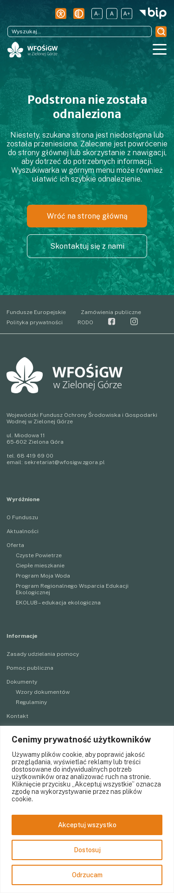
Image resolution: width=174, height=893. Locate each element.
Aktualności (22, 531)
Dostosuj (87, 850)
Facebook (112, 321)
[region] (87, 809)
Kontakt (17, 716)
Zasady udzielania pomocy (42, 654)
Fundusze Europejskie (36, 312)
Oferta (15, 545)
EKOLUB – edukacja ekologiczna (58, 602)
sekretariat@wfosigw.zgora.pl (64, 462)
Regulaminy (31, 702)
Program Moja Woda (43, 575)
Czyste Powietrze (39, 555)
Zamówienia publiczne (111, 312)
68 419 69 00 (35, 456)
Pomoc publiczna (29, 668)
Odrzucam (87, 875)
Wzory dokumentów (43, 692)
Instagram (134, 321)
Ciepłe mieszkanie (40, 565)
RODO (85, 322)
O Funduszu (22, 517)
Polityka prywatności (34, 322)
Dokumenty (21, 682)
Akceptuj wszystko (87, 825)
